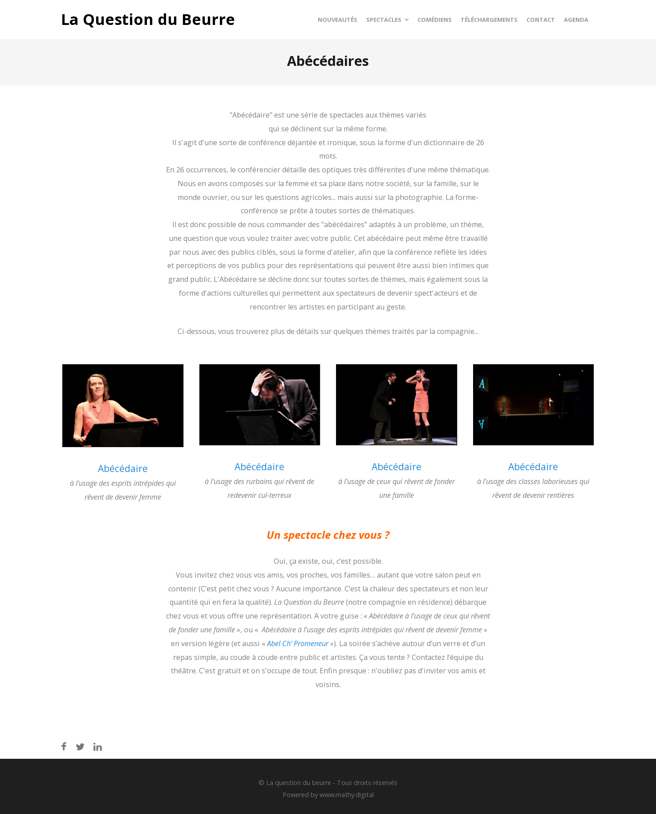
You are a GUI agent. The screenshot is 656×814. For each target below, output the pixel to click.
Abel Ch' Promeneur (297, 643)
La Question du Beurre (148, 19)
